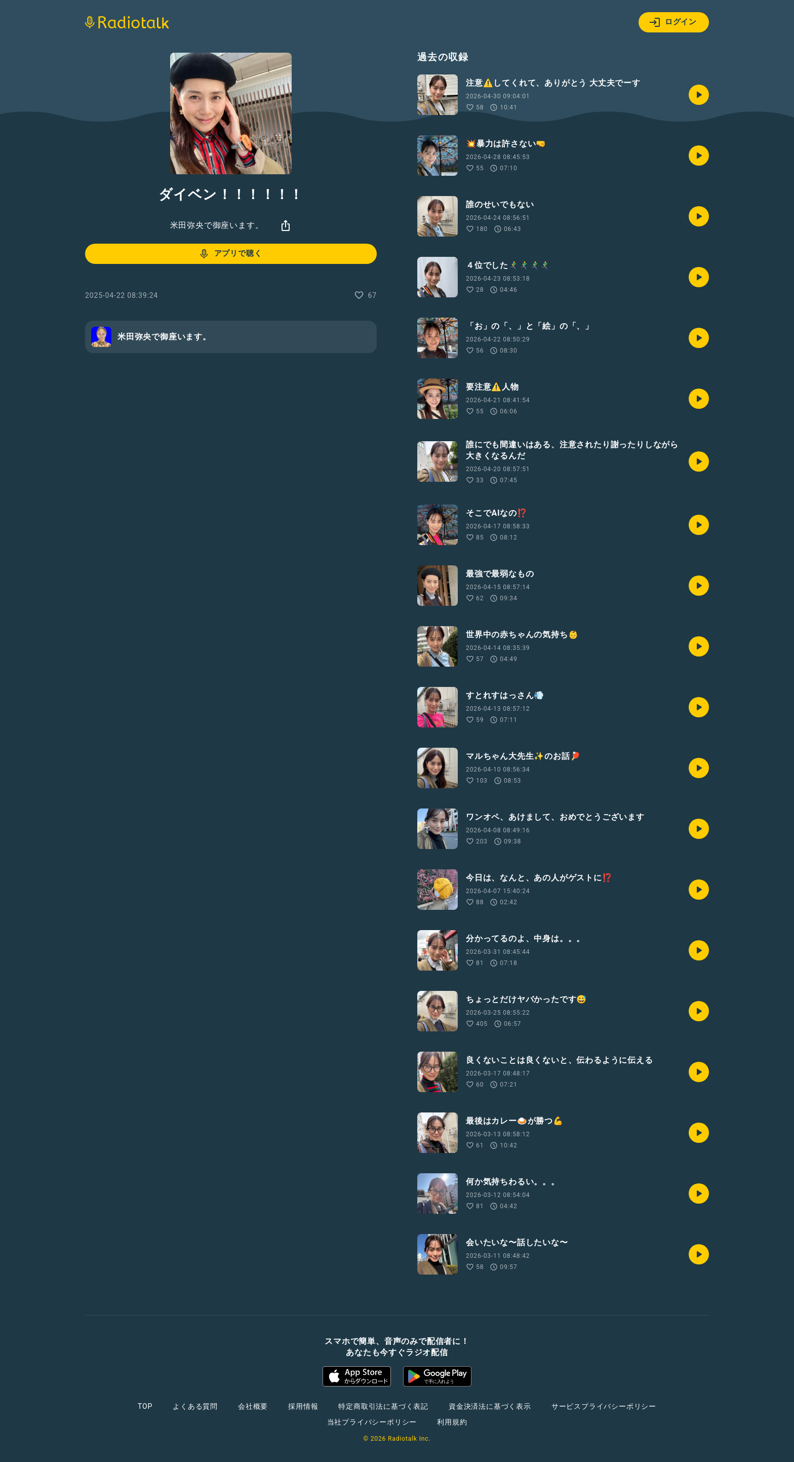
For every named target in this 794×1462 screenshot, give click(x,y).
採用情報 (303, 1406)
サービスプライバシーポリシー (603, 1406)
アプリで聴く (230, 254)
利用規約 (452, 1422)
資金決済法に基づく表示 (490, 1406)
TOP (145, 1406)
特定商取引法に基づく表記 (383, 1406)
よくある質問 (195, 1406)
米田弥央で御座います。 (217, 225)
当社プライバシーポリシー (372, 1422)
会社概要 (253, 1406)
